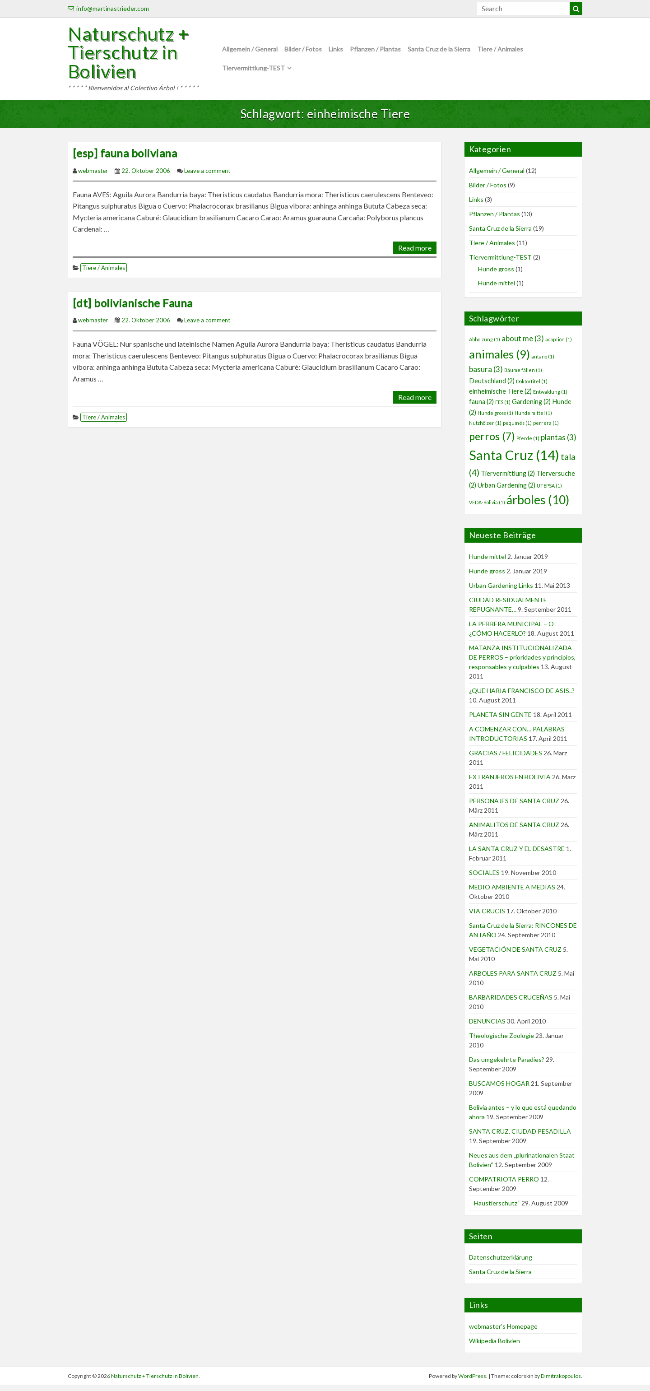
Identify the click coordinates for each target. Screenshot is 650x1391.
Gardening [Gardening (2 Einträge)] (531, 408)
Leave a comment (207, 176)
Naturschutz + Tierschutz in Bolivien (134, 55)
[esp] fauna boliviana (125, 159)
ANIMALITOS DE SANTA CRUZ (514, 830)
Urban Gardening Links (501, 591)
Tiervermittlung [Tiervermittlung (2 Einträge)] (508, 479)
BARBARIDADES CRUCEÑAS (510, 1003)
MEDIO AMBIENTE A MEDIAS (512, 893)
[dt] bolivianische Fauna (133, 308)
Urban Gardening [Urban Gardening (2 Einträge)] (506, 491)
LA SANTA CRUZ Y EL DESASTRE (517, 854)
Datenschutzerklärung (500, 1263)
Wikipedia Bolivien (494, 1346)
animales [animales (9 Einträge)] (499, 360)
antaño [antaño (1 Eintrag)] (542, 362)
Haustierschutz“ (494, 1209)
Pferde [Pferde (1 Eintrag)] (527, 444)
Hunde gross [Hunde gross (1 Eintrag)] (495, 419)
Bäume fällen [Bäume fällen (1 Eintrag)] (523, 376)
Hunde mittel (496, 289)
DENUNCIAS (487, 1027)
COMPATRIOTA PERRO (504, 1185)
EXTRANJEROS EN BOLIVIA (510, 782)
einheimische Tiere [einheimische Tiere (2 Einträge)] (500, 397)
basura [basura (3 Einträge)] (486, 375)
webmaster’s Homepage (503, 1332)
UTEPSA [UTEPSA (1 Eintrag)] (549, 491)
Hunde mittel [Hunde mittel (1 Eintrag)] (533, 419)
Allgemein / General (250, 52)
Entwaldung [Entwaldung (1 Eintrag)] (550, 397)
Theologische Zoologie (501, 1041)
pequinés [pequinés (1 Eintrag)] (517, 429)
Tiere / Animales (500, 52)
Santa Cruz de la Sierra (439, 52)
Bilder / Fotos (303, 52)
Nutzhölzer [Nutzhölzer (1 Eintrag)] (485, 429)
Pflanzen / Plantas (375, 52)
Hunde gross (496, 275)
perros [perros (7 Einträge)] (492, 442)
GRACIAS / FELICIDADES (505, 759)
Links (336, 52)
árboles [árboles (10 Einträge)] (537, 505)
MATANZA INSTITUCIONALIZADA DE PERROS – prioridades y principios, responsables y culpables (522, 663)
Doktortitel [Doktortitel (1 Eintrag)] (532, 387)
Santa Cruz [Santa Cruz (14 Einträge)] (514, 461)
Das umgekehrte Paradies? (506, 1065)
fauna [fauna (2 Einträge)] (481, 408)
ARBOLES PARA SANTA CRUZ (513, 979)
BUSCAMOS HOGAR (499, 1089)
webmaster (93, 176)
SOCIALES (484, 878)
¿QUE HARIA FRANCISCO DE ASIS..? (522, 696)
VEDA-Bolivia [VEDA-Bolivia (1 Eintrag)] (487, 508)
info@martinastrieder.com (108, 8)
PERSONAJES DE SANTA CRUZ (514, 806)
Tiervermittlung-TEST (253, 71)
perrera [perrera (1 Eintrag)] (546, 429)
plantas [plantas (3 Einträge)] (558, 443)
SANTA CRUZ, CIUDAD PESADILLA (520, 1137)
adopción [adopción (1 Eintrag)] (558, 346)
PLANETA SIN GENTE (500, 720)
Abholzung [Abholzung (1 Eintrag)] (484, 346)
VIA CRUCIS (487, 917)
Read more (415, 253)
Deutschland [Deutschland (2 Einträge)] (492, 387)
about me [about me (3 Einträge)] (522, 344)
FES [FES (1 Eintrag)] (503, 408)
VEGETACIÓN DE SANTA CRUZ (515, 955)
